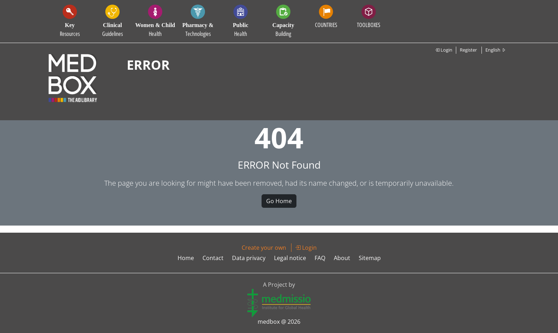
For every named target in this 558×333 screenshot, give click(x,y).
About (342, 258)
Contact (212, 258)
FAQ (320, 258)
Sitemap (370, 258)
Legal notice (290, 258)
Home (186, 258)
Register (468, 50)
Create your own (264, 248)
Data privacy (248, 258)
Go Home (279, 201)
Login (443, 50)
